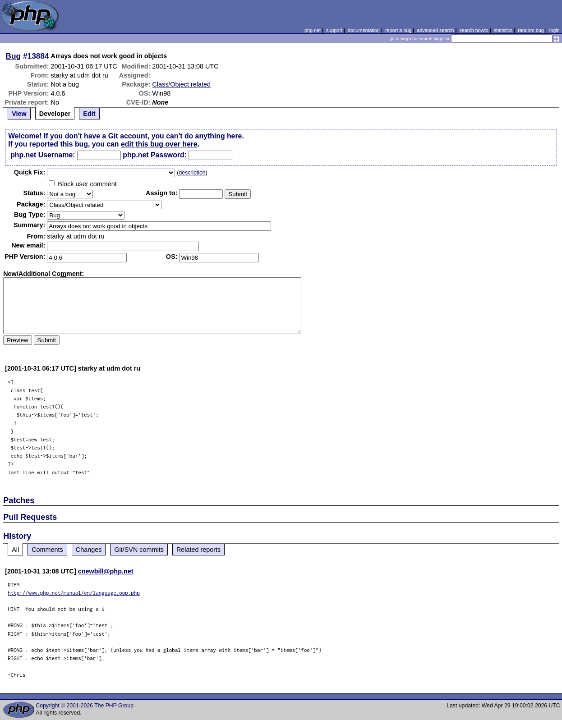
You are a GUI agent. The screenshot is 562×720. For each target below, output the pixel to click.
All (15, 549)
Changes (89, 549)
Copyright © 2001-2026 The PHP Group (85, 705)
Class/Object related (181, 84)
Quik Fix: (30, 172)
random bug (531, 30)
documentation (364, 30)
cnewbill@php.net (106, 571)
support (334, 30)
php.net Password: (155, 155)
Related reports (198, 549)
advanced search (435, 30)
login (554, 30)
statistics (503, 30)
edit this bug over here (159, 144)
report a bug (398, 30)
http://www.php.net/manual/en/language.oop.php (74, 593)
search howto (473, 30)
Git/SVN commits (139, 549)
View (19, 113)
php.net (312, 30)
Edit (89, 113)
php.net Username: (42, 155)
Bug (13, 55)
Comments (47, 549)
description (192, 173)
